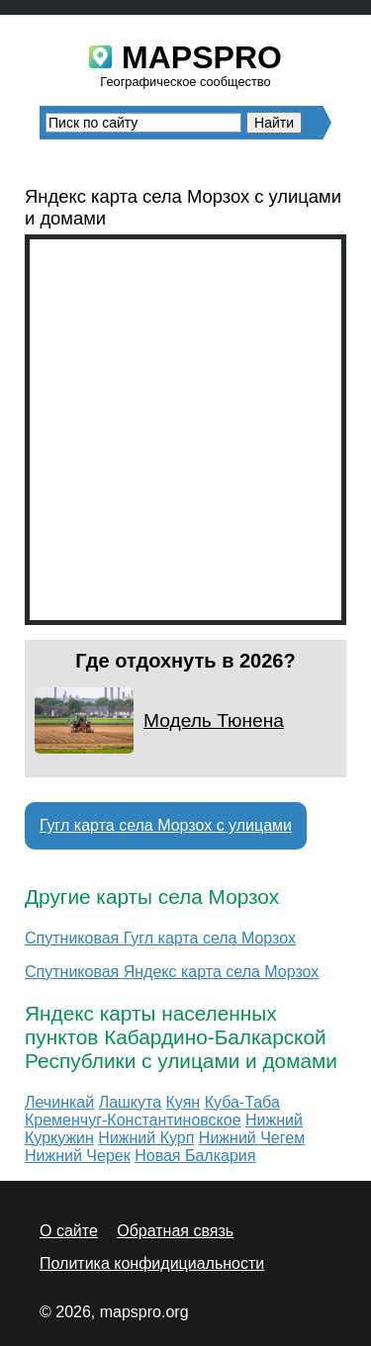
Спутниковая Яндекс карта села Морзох (172, 971)
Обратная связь (175, 1230)
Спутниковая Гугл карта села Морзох (160, 938)
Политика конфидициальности (152, 1263)
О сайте (69, 1230)
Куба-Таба (242, 1102)
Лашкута (130, 1102)
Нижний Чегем (252, 1137)
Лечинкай (59, 1102)
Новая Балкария (195, 1155)
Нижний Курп (146, 1137)
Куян (183, 1102)
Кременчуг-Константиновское (133, 1120)
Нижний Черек (78, 1155)
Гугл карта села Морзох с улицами (166, 825)
